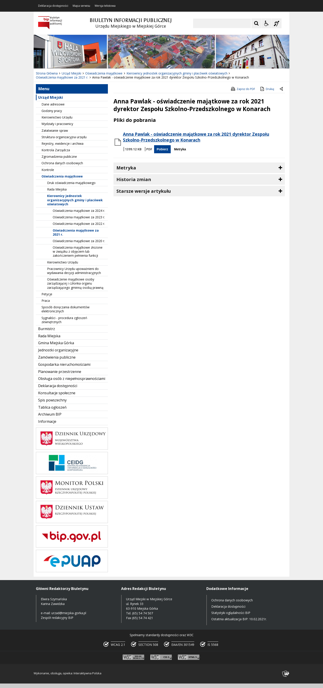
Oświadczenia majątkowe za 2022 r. (79, 223)
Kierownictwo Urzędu (56, 117)
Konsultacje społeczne (56, 392)
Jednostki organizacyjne (58, 350)
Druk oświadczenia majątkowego (71, 183)
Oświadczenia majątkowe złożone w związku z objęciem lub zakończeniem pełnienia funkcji (78, 251)
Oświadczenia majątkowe (62, 176)
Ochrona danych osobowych (62, 163)
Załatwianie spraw (54, 130)
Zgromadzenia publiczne (59, 156)
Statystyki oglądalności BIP (230, 613)
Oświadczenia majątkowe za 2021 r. (76, 232)
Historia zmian (133, 179)
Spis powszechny (52, 400)
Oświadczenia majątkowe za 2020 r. (79, 241)
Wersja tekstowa (105, 5)
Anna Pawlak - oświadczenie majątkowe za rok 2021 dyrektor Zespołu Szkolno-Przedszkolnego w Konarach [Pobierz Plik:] (196, 137)
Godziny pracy (51, 111)
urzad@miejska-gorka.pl (68, 613)
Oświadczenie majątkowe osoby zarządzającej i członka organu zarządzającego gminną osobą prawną (75, 283)
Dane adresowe (53, 104)
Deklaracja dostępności (53, 5)
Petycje (46, 294)
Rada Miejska (57, 189)
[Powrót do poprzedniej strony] (282, 89)
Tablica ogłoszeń (52, 407)
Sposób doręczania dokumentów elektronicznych (65, 309)
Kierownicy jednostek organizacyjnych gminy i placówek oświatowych (75, 200)
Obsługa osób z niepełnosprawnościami (71, 378)
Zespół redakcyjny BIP (57, 618)
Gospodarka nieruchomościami (64, 364)
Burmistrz (46, 328)
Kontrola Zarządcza (55, 150)
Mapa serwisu (81, 5)
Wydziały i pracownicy (57, 124)
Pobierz (162, 149)
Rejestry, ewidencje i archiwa (62, 143)
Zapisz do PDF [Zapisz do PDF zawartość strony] (242, 89)
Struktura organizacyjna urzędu (64, 137)
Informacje (47, 421)
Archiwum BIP (49, 414)
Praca (45, 300)
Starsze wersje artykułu (143, 191)
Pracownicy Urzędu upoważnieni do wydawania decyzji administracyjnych (74, 271)
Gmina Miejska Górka (56, 342)
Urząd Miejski (50, 97)
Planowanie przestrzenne (59, 371)
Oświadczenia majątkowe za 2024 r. (79, 210)
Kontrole (47, 170)
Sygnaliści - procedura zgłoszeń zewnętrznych (64, 320)
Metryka (180, 149)
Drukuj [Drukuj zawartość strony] (267, 89)
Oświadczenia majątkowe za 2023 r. (79, 217)
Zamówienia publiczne (57, 357)
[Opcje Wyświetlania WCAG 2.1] (266, 23)
